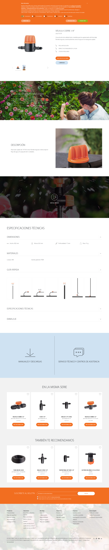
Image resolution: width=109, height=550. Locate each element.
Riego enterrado (11, 519)
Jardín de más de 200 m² (29, 528)
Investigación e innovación (79, 517)
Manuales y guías (60, 517)
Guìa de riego (59, 515)
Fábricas (75, 519)
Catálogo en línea (11, 522)
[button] (48, 67)
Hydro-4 (42, 513)
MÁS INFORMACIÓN (18, 424)
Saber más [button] (25, 20)
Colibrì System (43, 515)
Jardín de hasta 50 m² (28, 523)
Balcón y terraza (27, 519)
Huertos (25, 521)
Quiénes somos (77, 513)
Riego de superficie (11, 515)
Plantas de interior (27, 517)
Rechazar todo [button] (71, 20)
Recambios (59, 513)
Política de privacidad (94, 515)
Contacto (58, 519)
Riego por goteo (11, 517)
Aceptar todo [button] (83, 20)
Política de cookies (94, 513)
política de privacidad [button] (75, 5)
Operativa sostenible (78, 515)
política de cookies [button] (60, 8)
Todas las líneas (10, 513)
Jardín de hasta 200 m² (29, 526)
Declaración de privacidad (95, 517)
